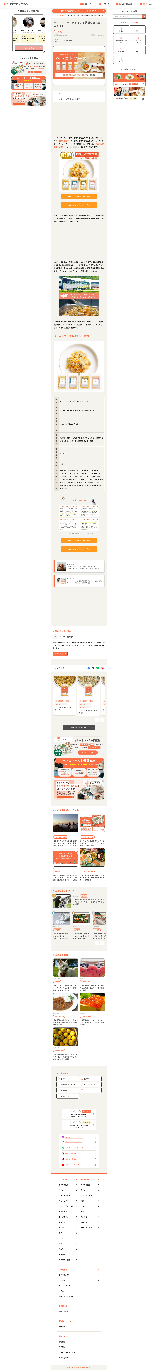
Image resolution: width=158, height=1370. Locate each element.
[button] (97, 720)
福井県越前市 (64, 141)
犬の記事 (63, 16)
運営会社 (62, 1341)
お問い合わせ (64, 1358)
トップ (56, 16)
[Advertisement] (79, 119)
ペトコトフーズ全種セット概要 (68, 99)
